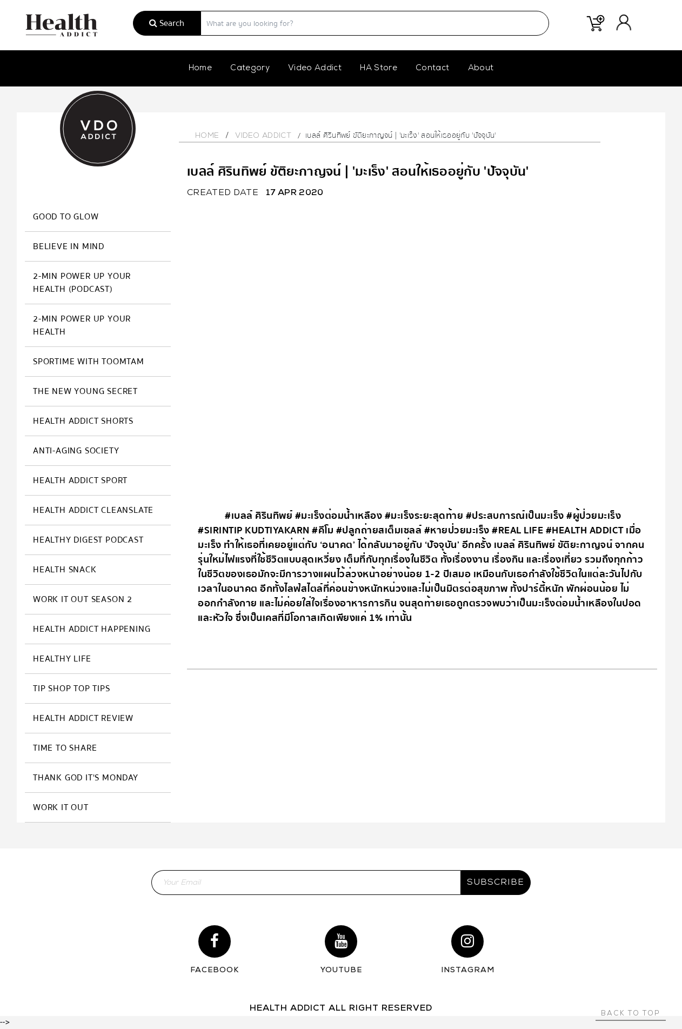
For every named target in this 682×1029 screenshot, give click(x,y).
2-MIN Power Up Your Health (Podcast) (82, 282)
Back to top (630, 1013)
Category (250, 68)
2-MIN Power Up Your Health (82, 325)
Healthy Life (62, 659)
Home (200, 68)
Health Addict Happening (91, 629)
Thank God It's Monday (85, 778)
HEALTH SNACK (65, 570)
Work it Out (61, 807)
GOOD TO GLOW (66, 217)
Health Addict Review (83, 718)
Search (166, 23)
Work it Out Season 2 (82, 599)
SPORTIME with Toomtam (88, 362)
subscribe (495, 882)
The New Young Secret (85, 391)
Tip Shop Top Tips (71, 688)
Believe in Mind (68, 246)
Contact (432, 68)
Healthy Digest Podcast (88, 540)
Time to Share (65, 748)
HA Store (378, 68)
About (481, 68)
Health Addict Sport (80, 480)
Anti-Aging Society (76, 451)
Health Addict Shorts (83, 421)
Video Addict (315, 68)
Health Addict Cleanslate (93, 510)
